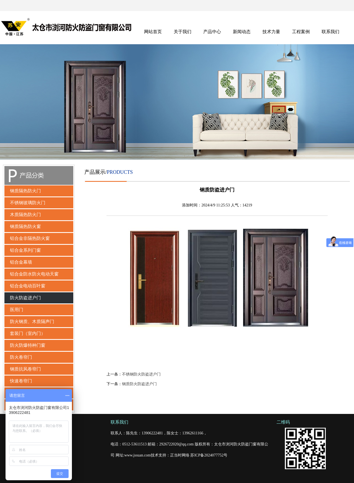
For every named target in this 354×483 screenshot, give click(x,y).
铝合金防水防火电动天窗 (34, 274)
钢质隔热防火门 (25, 190)
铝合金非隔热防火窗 (30, 238)
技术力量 (271, 31)
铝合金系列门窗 (25, 250)
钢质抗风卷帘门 (25, 369)
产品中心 (212, 31)
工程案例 (301, 31)
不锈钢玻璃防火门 (27, 202)
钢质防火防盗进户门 (139, 384)
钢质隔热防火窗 (25, 226)
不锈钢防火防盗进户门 (141, 374)
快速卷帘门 (21, 381)
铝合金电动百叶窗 (27, 286)
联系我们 (330, 31)
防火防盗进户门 (25, 297)
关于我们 (182, 31)
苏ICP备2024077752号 (208, 455)
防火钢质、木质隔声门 (32, 321)
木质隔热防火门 (25, 214)
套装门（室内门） (27, 333)
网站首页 (153, 31)
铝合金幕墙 (21, 262)
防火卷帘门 (21, 357)
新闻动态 (242, 31)
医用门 (16, 309)
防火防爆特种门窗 (27, 345)
